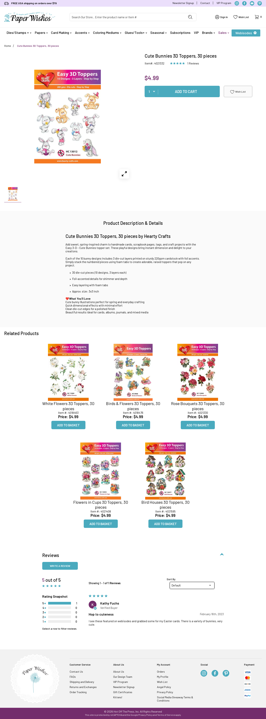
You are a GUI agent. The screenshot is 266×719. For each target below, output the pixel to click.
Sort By (171, 579)
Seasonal (158, 32)
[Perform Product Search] (190, 17)
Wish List (238, 92)
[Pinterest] (259, 3)
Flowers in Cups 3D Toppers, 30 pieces (100, 504)
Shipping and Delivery (82, 681)
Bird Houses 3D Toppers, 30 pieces (165, 504)
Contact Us (76, 671)
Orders (161, 671)
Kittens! (117, 697)
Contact (205, 3)
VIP (196, 32)
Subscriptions (180, 32)
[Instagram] (237, 3)
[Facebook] (244, 3)
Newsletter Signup (183, 3)
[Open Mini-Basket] (258, 17)
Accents (82, 32)
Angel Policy (164, 687)
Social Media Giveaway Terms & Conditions (175, 699)
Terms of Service (166, 714)
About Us (118, 671)
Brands (208, 32)
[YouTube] (252, 3)
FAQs (73, 676)
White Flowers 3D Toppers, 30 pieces (68, 406)
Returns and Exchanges (83, 687)
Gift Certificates (122, 692)
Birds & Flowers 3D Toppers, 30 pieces (133, 406)
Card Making (61, 32)
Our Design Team (122, 676)
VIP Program (224, 3)
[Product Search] (127, 17)
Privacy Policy (165, 692)
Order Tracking (78, 692)
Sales (223, 32)
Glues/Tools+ (136, 32)
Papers (41, 32)
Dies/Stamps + (19, 32)
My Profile (162, 676)
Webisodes (245, 33)
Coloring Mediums (107, 32)
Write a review (60, 565)
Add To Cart (186, 91)
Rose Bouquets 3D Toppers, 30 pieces (197, 406)
